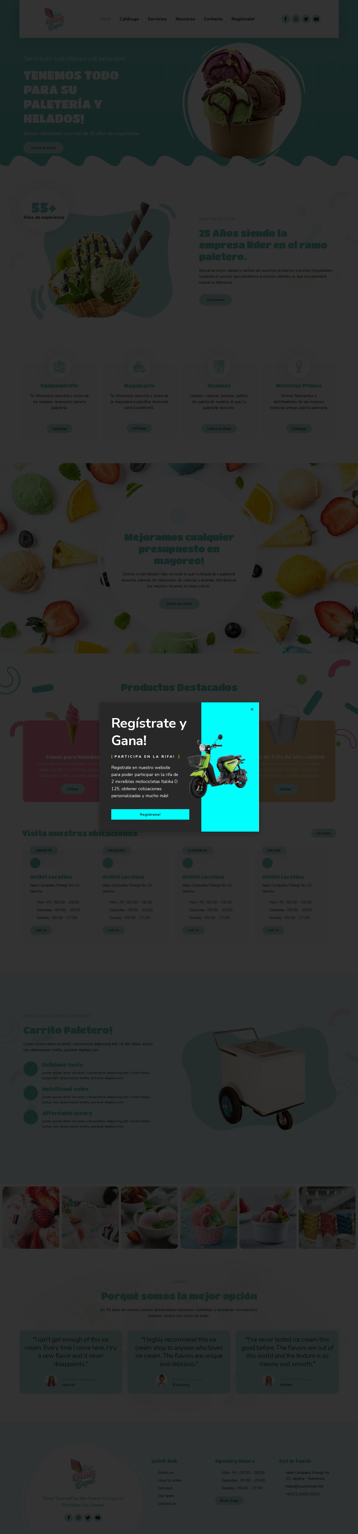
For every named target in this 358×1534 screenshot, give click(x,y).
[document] (179, 767)
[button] (252, 709)
